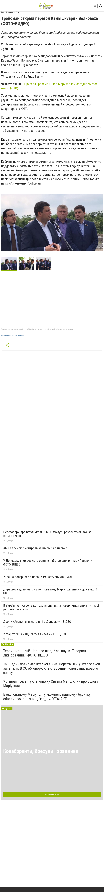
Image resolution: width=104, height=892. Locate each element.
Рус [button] (94, 5)
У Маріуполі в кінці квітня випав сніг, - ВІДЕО (34, 634)
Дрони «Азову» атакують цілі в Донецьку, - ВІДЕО (37, 622)
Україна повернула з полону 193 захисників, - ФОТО (38, 577)
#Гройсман (6, 335)
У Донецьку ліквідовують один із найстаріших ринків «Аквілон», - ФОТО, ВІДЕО (48, 562)
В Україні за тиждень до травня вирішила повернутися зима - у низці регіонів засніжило (51, 607)
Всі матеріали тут (52, 794)
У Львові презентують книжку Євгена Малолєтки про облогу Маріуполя (50, 683)
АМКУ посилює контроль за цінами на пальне (35, 548)
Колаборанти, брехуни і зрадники (40, 751)
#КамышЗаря (18, 335)
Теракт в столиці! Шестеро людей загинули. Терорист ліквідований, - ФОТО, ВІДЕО (44, 653)
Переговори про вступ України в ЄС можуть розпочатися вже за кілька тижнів (47, 534)
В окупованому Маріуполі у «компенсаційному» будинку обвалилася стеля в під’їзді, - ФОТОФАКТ (47, 696)
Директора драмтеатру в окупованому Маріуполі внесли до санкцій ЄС (50, 591)
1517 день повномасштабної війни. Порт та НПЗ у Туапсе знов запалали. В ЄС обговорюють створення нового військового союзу (51, 668)
